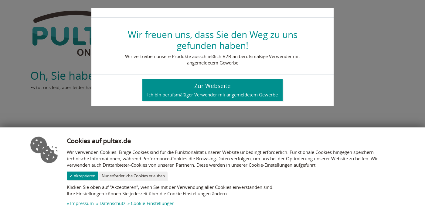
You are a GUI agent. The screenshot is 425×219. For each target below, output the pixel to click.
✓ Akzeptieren (82, 176)
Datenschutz (112, 203)
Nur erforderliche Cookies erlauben (133, 176)
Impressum (82, 203)
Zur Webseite (212, 90)
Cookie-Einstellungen (153, 203)
